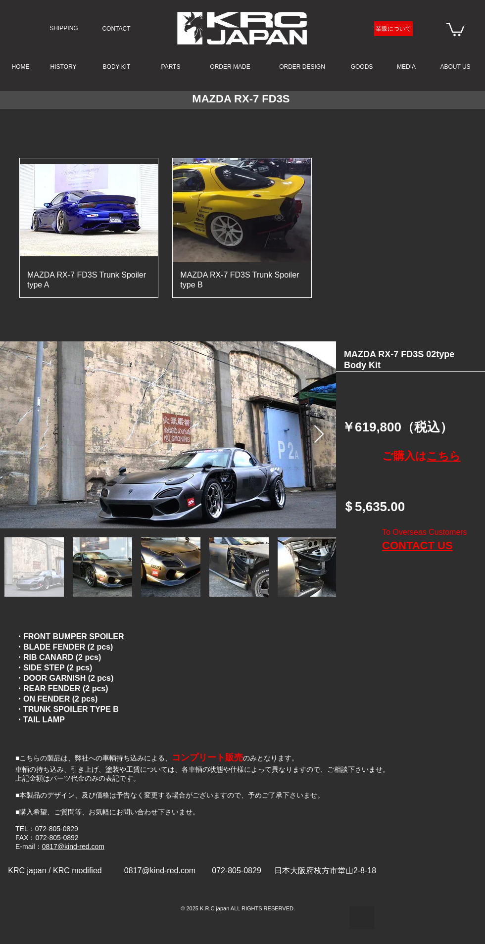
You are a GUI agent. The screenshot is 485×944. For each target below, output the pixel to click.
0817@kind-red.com (73, 846)
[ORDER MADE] (230, 66)
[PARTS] (170, 66)
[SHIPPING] (64, 28)
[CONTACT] (116, 28)
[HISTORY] (63, 67)
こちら (444, 456)
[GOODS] (361, 66)
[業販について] (393, 28)
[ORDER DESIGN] (302, 66)
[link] (455, 28)
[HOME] (20, 66)
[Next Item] (319, 434)
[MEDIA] (406, 67)
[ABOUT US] (455, 66)
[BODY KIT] (116, 66)
